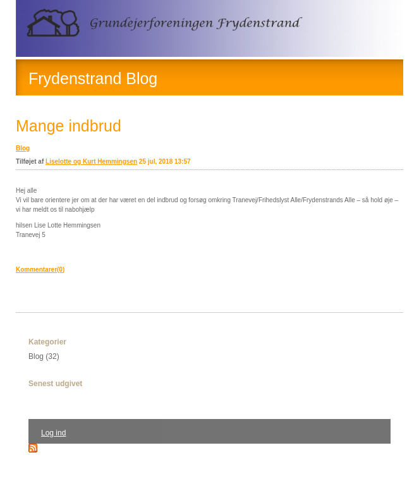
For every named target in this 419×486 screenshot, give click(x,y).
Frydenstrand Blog (92, 78)
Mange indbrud (68, 126)
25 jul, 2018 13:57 (165, 161)
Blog (23, 148)
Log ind (53, 432)
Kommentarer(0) (40, 269)
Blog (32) (43, 356)
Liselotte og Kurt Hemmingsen (91, 161)
